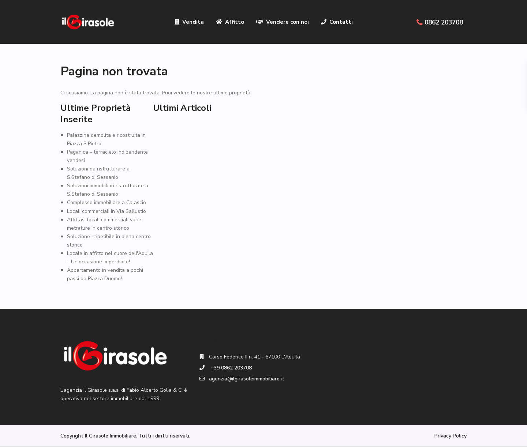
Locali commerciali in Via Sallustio (106, 211)
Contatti (337, 22)
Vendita (189, 22)
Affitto (230, 22)
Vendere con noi (282, 22)
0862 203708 (444, 22)
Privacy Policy (450, 435)
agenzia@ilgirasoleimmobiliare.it (246, 378)
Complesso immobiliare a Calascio (106, 202)
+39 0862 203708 (230, 367)
